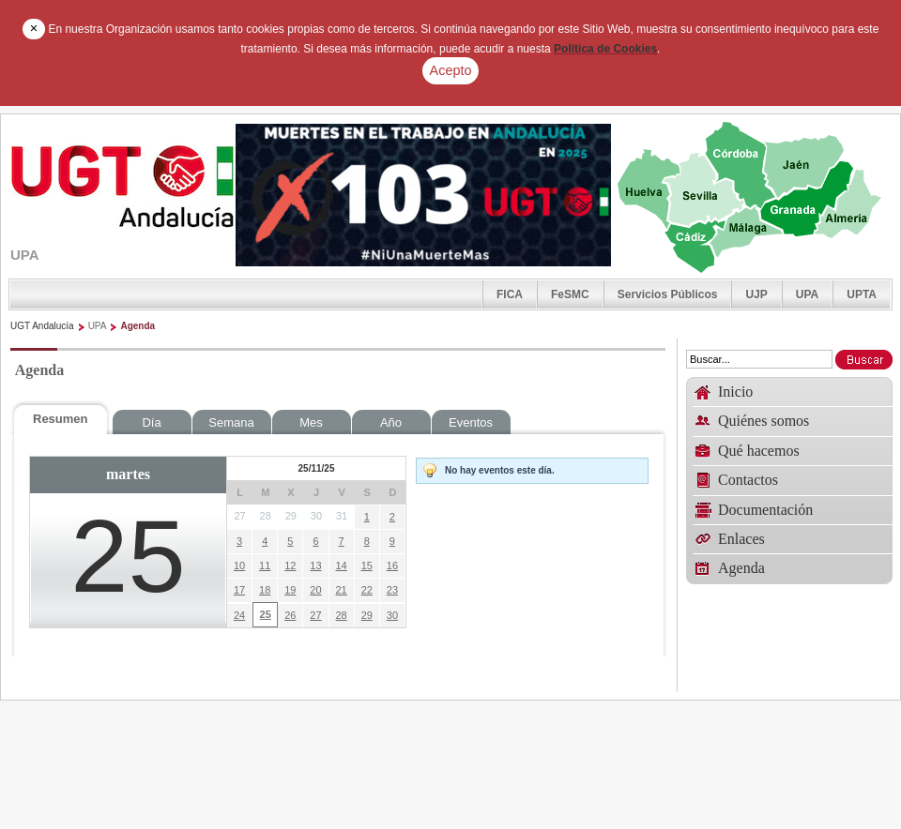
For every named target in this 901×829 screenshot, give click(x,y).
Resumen (60, 419)
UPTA (862, 294)
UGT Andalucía (42, 326)
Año (391, 422)
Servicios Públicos (668, 294)
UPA (807, 294)
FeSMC (570, 294)
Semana (230, 422)
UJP (756, 294)
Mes (311, 422)
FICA (509, 294)
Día (151, 422)
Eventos (471, 422)
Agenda (137, 326)
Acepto (451, 70)
